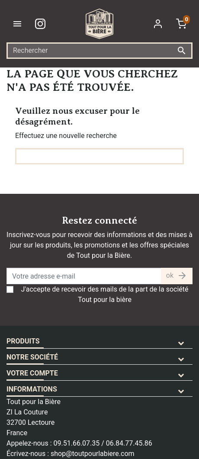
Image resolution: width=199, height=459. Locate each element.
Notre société (32, 357)
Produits (23, 341)
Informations (31, 389)
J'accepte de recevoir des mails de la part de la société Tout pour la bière (105, 294)
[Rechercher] (99, 50)
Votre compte (32, 373)
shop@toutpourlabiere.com (93, 453)
